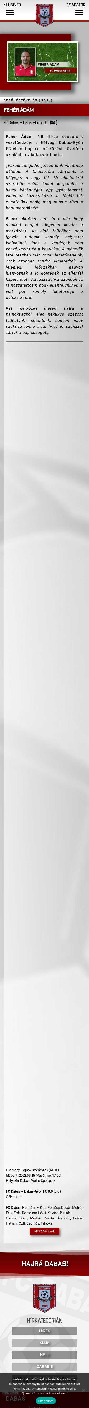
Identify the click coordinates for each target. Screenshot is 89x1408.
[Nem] (83, 1390)
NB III (44, 1355)
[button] (10, 12)
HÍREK (44, 1331)
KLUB (45, 1343)
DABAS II (45, 1367)
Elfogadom (45, 1401)
